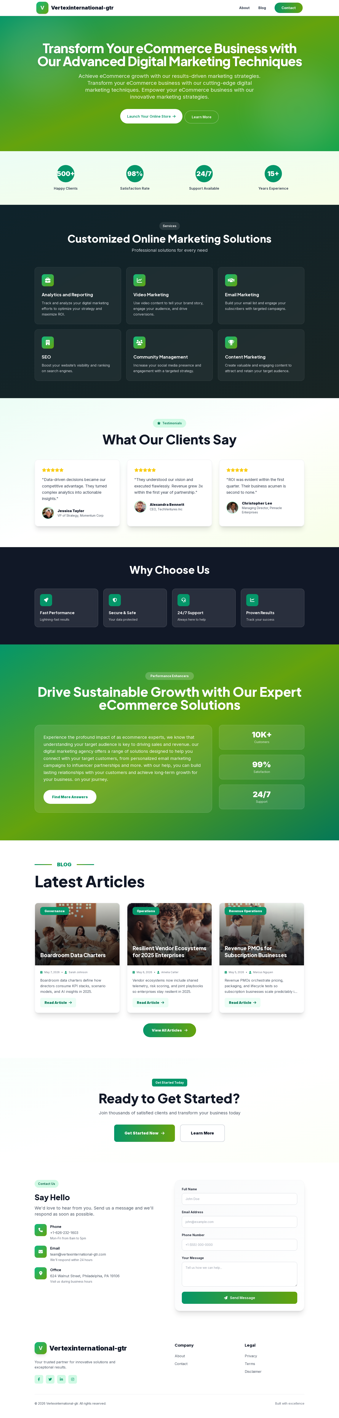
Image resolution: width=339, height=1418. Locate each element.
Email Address (192, 1210)
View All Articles (169, 1029)
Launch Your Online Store (150, 115)
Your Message (193, 1256)
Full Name (189, 1187)
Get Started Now (145, 1131)
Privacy (251, 1354)
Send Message (239, 1296)
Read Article (58, 1001)
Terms (250, 1362)
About (244, 8)
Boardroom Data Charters (73, 953)
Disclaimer (253, 1370)
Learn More (202, 115)
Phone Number (193, 1233)
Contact (288, 8)
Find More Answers (70, 795)
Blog (262, 8)
